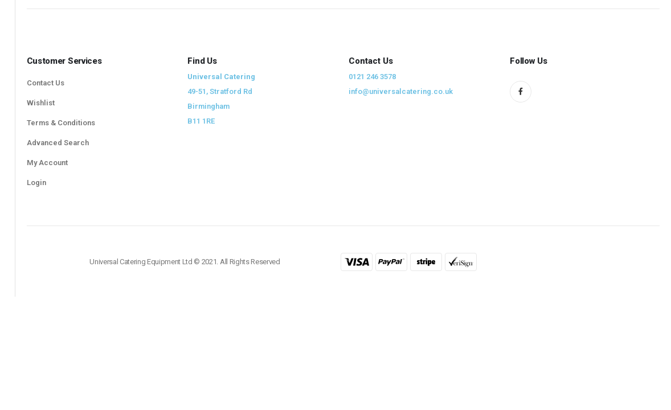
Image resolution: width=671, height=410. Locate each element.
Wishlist (41, 103)
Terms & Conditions (61, 122)
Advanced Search (58, 142)
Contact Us (45, 83)
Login (36, 182)
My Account (47, 162)
